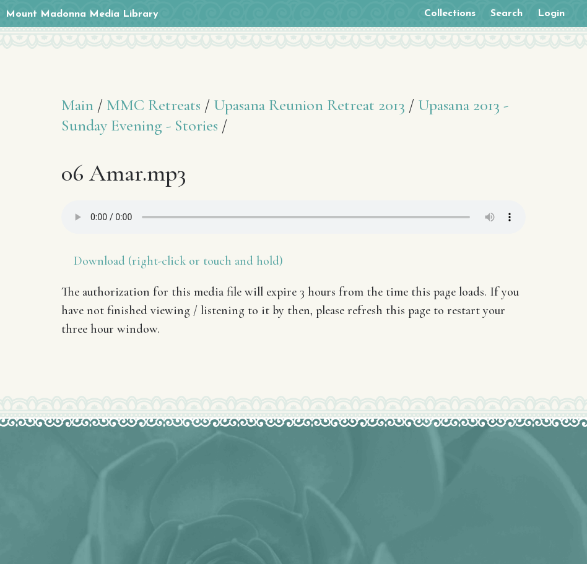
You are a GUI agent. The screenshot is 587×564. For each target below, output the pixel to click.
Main (77, 104)
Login (551, 14)
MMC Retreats (154, 104)
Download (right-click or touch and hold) (178, 261)
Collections (450, 14)
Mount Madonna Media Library (82, 14)
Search (506, 14)
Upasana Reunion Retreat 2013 (309, 104)
